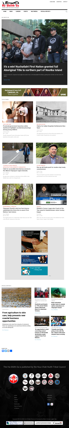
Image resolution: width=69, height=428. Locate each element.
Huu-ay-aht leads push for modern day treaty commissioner (51, 168)
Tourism (5, 165)
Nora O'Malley (6, 172)
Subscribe (52, 1)
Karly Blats (39, 214)
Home (4, 11)
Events (26, 11)
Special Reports (45, 11)
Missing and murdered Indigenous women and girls (41, 300)
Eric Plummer (5, 330)
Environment (6, 206)
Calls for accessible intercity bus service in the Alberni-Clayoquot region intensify (16, 170)
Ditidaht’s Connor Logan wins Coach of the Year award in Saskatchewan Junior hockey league (50, 210)
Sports (39, 206)
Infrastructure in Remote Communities (14, 167)
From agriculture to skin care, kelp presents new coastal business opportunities (14, 316)
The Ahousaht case (56, 327)
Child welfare (7, 124)
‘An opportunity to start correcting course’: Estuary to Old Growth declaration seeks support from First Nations (42, 333)
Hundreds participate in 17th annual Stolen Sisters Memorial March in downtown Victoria (41, 307)
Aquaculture (5, 309)
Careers (18, 11)
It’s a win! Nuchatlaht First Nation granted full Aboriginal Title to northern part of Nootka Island (33, 68)
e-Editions (16, 408)
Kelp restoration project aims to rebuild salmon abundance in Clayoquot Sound (58, 305)
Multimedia (34, 11)
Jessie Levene (6, 131)
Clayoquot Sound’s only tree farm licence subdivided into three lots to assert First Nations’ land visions (16, 210)
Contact (65, 1)
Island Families (12, 165)
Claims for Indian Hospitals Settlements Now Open (51, 127)
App (56, 419)
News (11, 11)
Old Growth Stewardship (41, 327)
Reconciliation (41, 124)
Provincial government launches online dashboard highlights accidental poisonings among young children (17, 127)
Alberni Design (46, 419)
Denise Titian (7, 79)
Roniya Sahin (38, 313)
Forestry (13, 206)
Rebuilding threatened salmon (57, 299)
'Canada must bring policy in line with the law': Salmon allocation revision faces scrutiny (58, 332)
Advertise (59, 1)
